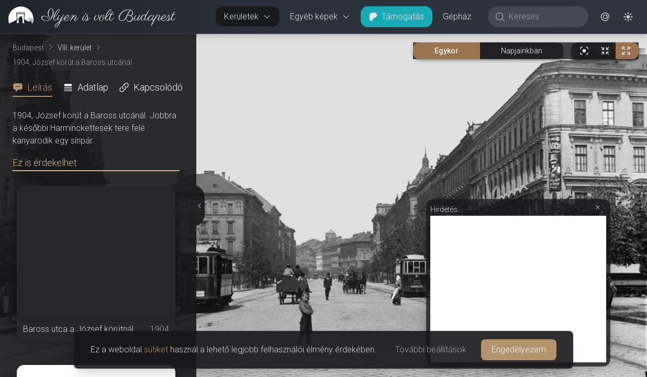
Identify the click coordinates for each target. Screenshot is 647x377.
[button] (605, 16)
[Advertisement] (518, 289)
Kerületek (247, 16)
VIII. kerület (75, 47)
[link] (87, 16)
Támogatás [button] (396, 16)
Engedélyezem (519, 349)
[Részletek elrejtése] (199, 206)
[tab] (36, 87)
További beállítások (430, 349)
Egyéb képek (320, 16)
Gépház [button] (457, 16)
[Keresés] (544, 16)
